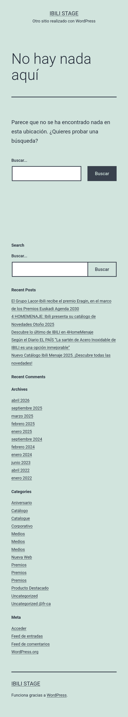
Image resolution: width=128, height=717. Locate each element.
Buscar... (19, 160)
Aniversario (21, 502)
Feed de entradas (27, 636)
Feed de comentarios (30, 644)
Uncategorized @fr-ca (31, 603)
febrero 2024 (23, 446)
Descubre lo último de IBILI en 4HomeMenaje (52, 332)
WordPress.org (24, 651)
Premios (19, 564)
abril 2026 (20, 400)
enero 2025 (21, 431)
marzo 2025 (22, 416)
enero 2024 (21, 454)
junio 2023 (21, 462)
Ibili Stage (64, 13)
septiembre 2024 (26, 439)
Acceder (18, 628)
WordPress (57, 695)
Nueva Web (21, 557)
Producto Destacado (30, 588)
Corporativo (22, 526)
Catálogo (19, 510)
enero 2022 (21, 478)
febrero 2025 (23, 423)
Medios (18, 533)
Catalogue (20, 518)
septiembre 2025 (26, 408)
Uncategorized (24, 596)
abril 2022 (20, 470)
